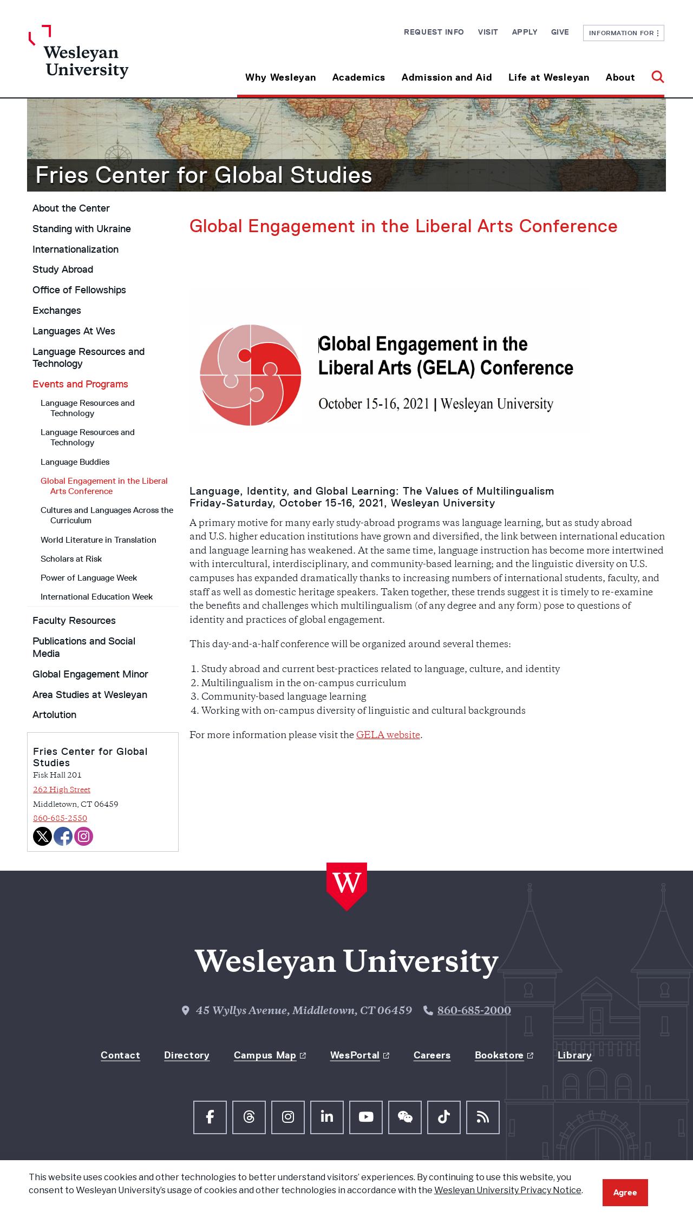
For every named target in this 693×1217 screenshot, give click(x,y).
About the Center (71, 208)
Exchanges (56, 311)
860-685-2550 (60, 819)
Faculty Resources (74, 621)
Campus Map (265, 1055)
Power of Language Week (89, 578)
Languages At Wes (73, 331)
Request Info (434, 32)
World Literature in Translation (98, 540)
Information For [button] (624, 32)
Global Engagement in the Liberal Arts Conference (104, 486)
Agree (625, 1192)
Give (560, 32)
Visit (488, 32)
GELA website (388, 736)
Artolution (54, 715)
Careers (432, 1055)
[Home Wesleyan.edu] (108, 61)
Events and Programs (80, 384)
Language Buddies (75, 462)
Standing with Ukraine (81, 229)
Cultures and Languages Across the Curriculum (107, 515)
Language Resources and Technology (88, 358)
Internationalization (75, 249)
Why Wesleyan (280, 77)
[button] (653, 73)
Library (575, 1055)
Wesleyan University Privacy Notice (507, 1190)
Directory (187, 1055)
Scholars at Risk (71, 559)
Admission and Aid (447, 77)
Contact (120, 1055)
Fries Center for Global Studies (203, 174)
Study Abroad (62, 269)
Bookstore (499, 1055)
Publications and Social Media (83, 647)
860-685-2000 (474, 1012)
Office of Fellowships (79, 290)
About (621, 77)
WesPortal (355, 1055)
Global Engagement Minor (90, 674)
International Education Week (97, 596)
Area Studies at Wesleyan (89, 695)
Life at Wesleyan (549, 77)
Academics (358, 77)
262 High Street (61, 790)
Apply (525, 32)
